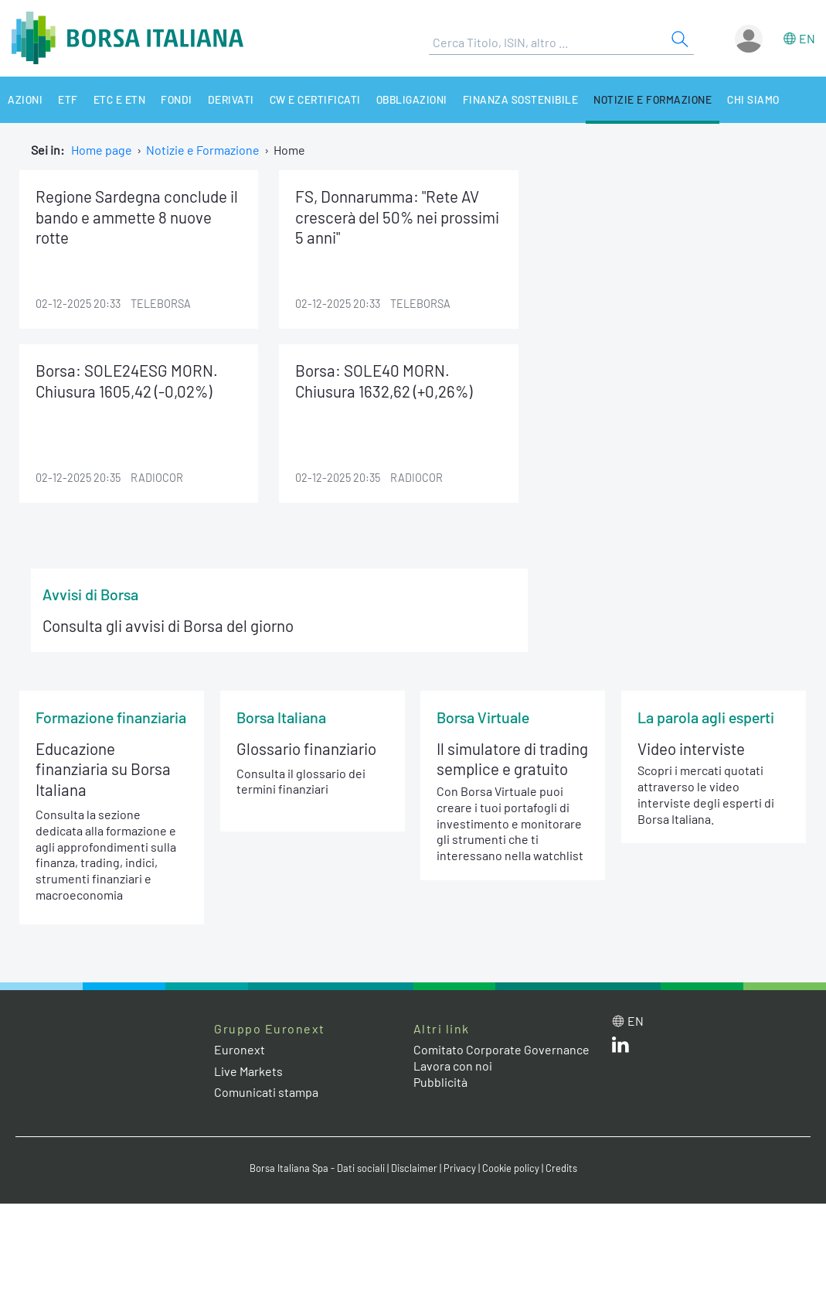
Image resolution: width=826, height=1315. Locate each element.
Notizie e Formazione (652, 99)
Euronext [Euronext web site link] (239, 1049)
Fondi (176, 99)
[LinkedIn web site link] (620, 1047)
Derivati (231, 99)
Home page (101, 149)
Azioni (25, 99)
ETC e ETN (119, 99)
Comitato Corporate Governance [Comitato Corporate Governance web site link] (501, 1049)
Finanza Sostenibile (521, 99)
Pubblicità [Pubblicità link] (440, 1081)
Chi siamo (753, 99)
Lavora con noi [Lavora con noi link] (452, 1065)
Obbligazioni (411, 99)
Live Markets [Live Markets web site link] (248, 1071)
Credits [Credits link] (561, 1168)
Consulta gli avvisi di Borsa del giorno (168, 625)
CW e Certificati (315, 99)
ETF (68, 99)
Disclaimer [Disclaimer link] (414, 1168)
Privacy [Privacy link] (460, 1168)
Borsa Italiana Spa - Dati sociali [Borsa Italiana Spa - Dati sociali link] (317, 1168)
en (807, 38)
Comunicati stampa (266, 1091)
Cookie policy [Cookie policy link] (510, 1168)
